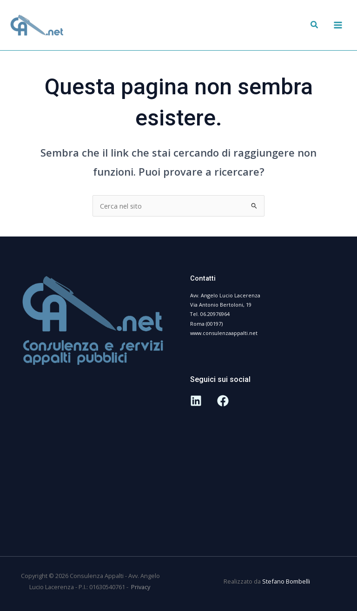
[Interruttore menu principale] (338, 25)
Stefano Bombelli (286, 581)
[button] (315, 25)
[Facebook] (223, 401)
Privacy (141, 587)
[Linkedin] (196, 401)
